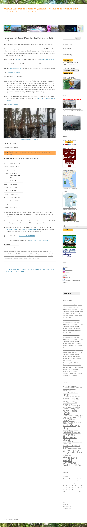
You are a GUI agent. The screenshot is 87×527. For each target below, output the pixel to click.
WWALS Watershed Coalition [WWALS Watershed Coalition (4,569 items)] (72, 462)
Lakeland (42, 254)
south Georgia (30, 256)
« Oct (64, 491)
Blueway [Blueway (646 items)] (67, 390)
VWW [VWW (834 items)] (67, 443)
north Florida (7, 256)
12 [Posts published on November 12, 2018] (63, 485)
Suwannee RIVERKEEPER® (27, 236)
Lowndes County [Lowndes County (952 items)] (71, 408)
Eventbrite (65, 267)
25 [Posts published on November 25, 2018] (81, 487)
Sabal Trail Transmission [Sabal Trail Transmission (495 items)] (72, 422)
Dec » (80, 491)
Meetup (65, 275)
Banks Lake (7, 254)
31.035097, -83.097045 (13, 72)
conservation (26, 254)
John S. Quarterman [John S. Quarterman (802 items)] (71, 405)
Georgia (38, 254)
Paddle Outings (67, 54)
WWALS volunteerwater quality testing (69, 78)
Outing (18, 251)
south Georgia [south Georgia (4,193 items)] (71, 426)
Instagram (67, 273)
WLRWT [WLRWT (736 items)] (67, 456)
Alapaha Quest (19, 59)
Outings (34, 17)
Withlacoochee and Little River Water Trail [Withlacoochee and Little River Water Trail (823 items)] (72, 449)
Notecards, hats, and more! (71, 220)
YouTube (66, 277)
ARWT (50, 251)
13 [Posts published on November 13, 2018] (66, 485)
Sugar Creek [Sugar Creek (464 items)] (68, 431)
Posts (26, 17)
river (16, 256)
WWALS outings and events (30, 229)
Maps (75, 17)
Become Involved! (15, 17)
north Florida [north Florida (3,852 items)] (70, 412)
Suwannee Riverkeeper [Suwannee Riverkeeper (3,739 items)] (70, 437)
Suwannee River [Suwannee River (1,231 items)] (72, 432)
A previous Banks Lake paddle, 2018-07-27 (29, 139)
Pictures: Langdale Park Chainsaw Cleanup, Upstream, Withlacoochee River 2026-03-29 (72, 331)
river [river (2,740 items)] (69, 420)
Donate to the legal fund (70, 187)
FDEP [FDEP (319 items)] (77, 396)
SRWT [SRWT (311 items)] (76, 430)
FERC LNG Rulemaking (69, 116)
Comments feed (67, 506)
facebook (10, 104)
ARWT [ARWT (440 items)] (73, 389)
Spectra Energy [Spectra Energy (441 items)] (68, 430)
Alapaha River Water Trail (47, 59)
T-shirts (65, 191)
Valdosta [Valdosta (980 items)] (77, 442)
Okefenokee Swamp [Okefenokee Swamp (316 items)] (68, 415)
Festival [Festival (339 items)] (66, 398)
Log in (64, 502)
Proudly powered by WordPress (11, 519)
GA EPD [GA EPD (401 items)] (77, 400)
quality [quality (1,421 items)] (77, 417)
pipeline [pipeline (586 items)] (67, 417)
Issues (61, 17)
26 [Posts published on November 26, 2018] (63, 489)
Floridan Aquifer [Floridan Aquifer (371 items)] (68, 399)
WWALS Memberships (69, 65)
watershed (50, 256)
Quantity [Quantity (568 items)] (67, 418)
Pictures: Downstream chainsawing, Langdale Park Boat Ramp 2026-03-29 (72, 373)
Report (53, 17)
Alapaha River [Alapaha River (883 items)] (70, 386)
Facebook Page (68, 270)
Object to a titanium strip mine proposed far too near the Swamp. (73, 109)
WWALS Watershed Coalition (15, 258)
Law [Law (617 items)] (66, 407)
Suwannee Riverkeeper (41, 256)
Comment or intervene (71, 129)
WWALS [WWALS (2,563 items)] (70, 457)
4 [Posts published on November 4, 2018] (80, 481)
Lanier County (49, 254)
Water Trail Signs (68, 148)
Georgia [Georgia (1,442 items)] (69, 401)
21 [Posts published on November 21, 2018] (69, 487)
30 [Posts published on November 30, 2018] (75, 489)
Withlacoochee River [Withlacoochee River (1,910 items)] (72, 453)
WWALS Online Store (69, 212)
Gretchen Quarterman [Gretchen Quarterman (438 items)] (70, 403)
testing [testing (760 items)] (67, 442)
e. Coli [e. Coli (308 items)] (71, 396)
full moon (32, 254)
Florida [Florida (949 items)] (73, 398)
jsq (38, 258)
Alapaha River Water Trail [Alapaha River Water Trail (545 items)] (72, 387)
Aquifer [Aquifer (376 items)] (66, 389)
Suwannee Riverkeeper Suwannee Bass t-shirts (70, 208)
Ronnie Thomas (22, 256)
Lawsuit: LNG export (69, 170)
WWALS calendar (12, 229)
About (68, 17)
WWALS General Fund (69, 140)
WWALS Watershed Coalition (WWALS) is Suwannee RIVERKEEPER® (42, 8)
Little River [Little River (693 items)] (74, 407)
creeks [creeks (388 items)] (66, 397)
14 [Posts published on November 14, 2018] (69, 485)
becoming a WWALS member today (39, 240)
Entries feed (66, 504)
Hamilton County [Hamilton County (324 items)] (68, 404)
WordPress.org (67, 508)
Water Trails (43, 17)
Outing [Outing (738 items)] (79, 415)
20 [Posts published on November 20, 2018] (66, 487)
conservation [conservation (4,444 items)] (70, 393)
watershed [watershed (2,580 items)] (71, 445)
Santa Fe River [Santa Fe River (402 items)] (68, 423)
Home (5, 17)
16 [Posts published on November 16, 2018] (75, 485)
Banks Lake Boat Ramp (14, 68)
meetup (16, 104)
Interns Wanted (67, 49)
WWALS (6, 258)
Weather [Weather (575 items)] (67, 447)
